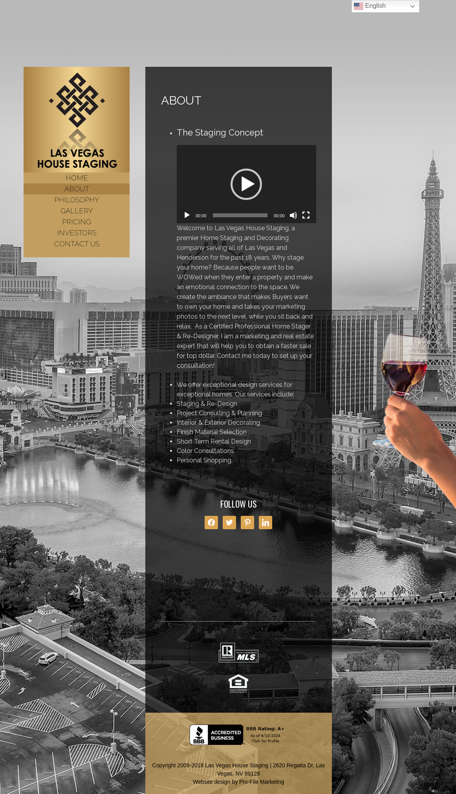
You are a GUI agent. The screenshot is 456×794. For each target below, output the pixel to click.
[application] (246, 184)
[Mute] (293, 215)
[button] (246, 184)
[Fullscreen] (306, 215)
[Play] (187, 215)
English (370, 6)
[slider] (240, 215)
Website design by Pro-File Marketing (238, 782)
